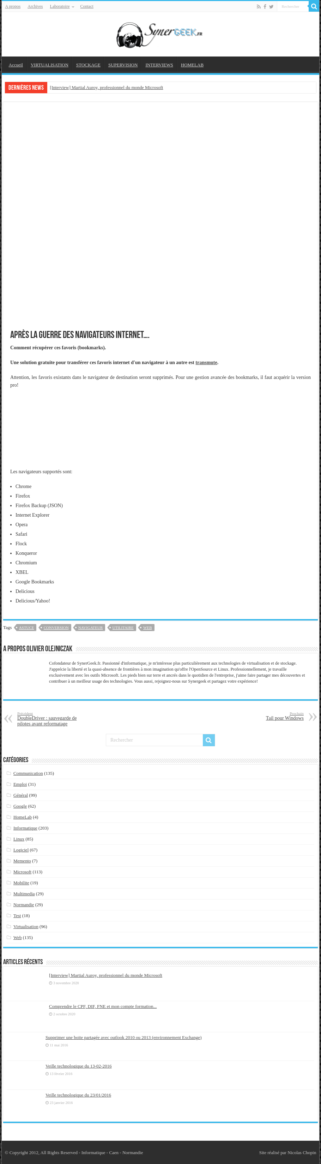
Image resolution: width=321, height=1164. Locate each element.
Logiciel (21, 850)
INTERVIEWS (159, 64)
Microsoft (22, 871)
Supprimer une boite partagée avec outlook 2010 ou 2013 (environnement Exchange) (124, 1037)
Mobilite (21, 882)
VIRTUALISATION (49, 64)
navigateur (90, 627)
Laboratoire (60, 6)
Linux (18, 839)
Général (20, 795)
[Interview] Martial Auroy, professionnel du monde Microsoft (106, 87)
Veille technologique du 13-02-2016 (78, 1066)
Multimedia (24, 893)
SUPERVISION (123, 64)
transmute (206, 362)
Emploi (20, 784)
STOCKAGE (88, 64)
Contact (86, 6)
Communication (28, 773)
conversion (56, 627)
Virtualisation (25, 926)
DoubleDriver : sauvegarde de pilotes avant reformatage (53, 718)
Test (17, 915)
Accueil (16, 64)
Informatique (25, 828)
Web (17, 937)
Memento (22, 860)
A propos (13, 6)
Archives (35, 6)
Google (20, 806)
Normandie (23, 904)
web (147, 627)
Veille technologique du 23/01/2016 (78, 1095)
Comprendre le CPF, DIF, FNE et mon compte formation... (103, 1006)
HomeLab (22, 817)
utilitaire (123, 627)
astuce (26, 627)
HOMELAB (192, 64)
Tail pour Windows (267, 716)
